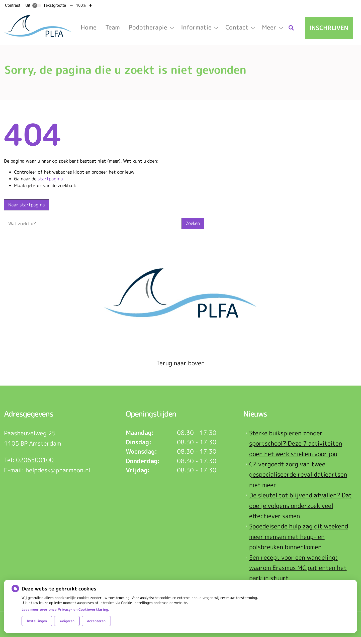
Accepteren (96, 620)
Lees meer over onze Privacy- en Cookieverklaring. (65, 609)
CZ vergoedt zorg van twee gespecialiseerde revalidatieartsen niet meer (298, 474)
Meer (269, 27)
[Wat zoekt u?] (91, 223)
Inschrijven (329, 28)
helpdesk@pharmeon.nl (58, 470)
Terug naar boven (180, 363)
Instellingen (37, 620)
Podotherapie (148, 27)
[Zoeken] (291, 27)
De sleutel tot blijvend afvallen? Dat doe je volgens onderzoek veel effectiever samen (300, 505)
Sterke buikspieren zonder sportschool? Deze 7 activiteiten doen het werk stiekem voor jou (295, 443)
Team (112, 27)
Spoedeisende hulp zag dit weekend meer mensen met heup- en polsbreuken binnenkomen (298, 536)
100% (81, 5)
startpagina (50, 179)
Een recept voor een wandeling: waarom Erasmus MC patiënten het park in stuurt (298, 567)
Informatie (196, 27)
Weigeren (66, 620)
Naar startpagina (26, 205)
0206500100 (35, 460)
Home (89, 27)
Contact (236, 27)
